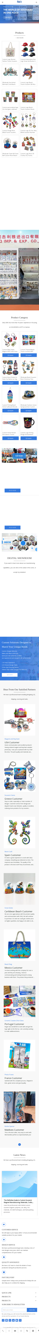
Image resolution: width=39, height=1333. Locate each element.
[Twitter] (10, 1320)
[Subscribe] (32, 1310)
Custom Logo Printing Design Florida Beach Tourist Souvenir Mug (27, 433)
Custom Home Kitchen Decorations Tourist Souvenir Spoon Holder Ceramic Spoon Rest (9, 433)
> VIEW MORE (20, 38)
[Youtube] (13, 1320)
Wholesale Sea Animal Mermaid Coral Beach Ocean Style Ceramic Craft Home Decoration (10, 83)
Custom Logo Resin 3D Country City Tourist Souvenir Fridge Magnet (27, 154)
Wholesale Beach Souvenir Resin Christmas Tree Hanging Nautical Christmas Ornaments (28, 378)
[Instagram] (16, 1320)
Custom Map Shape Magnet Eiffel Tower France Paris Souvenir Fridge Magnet (10, 350)
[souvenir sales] (19, 455)
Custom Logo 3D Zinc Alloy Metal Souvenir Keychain (29, 131)
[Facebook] (3, 1320)
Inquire (10, 355)
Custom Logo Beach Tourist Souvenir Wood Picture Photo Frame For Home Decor (28, 108)
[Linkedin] (6, 1320)
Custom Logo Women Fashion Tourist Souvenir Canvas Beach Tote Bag (9, 60)
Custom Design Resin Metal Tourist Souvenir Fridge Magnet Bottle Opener (9, 131)
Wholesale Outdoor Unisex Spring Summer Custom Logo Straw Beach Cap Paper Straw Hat (29, 406)
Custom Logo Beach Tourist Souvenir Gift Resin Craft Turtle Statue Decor (28, 83)
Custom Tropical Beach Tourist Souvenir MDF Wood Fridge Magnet (27, 350)
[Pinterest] (20, 1320)
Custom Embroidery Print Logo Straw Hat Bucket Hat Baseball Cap (29, 60)
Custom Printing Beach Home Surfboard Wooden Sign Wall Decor (10, 406)
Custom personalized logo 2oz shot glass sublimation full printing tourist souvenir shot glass (10, 108)
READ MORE (12, 490)
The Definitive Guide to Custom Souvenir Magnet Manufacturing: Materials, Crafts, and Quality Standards (18, 1202)
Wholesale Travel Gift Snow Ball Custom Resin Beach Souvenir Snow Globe (10, 154)
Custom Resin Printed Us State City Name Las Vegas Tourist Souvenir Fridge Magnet (10, 378)
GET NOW (10, 675)
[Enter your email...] (14, 1310)
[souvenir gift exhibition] (19, 542)
